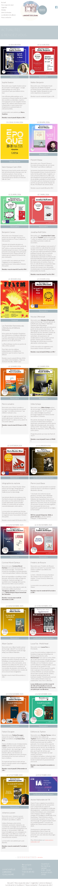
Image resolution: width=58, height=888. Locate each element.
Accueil (3, 2)
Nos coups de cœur (7, 5)
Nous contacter (6, 17)
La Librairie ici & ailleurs (8, 15)
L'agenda (4, 7)
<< (16, 857)
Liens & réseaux (6, 12)
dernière (40, 857)
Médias (3, 10)
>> (37, 857)
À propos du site (45, 885)
